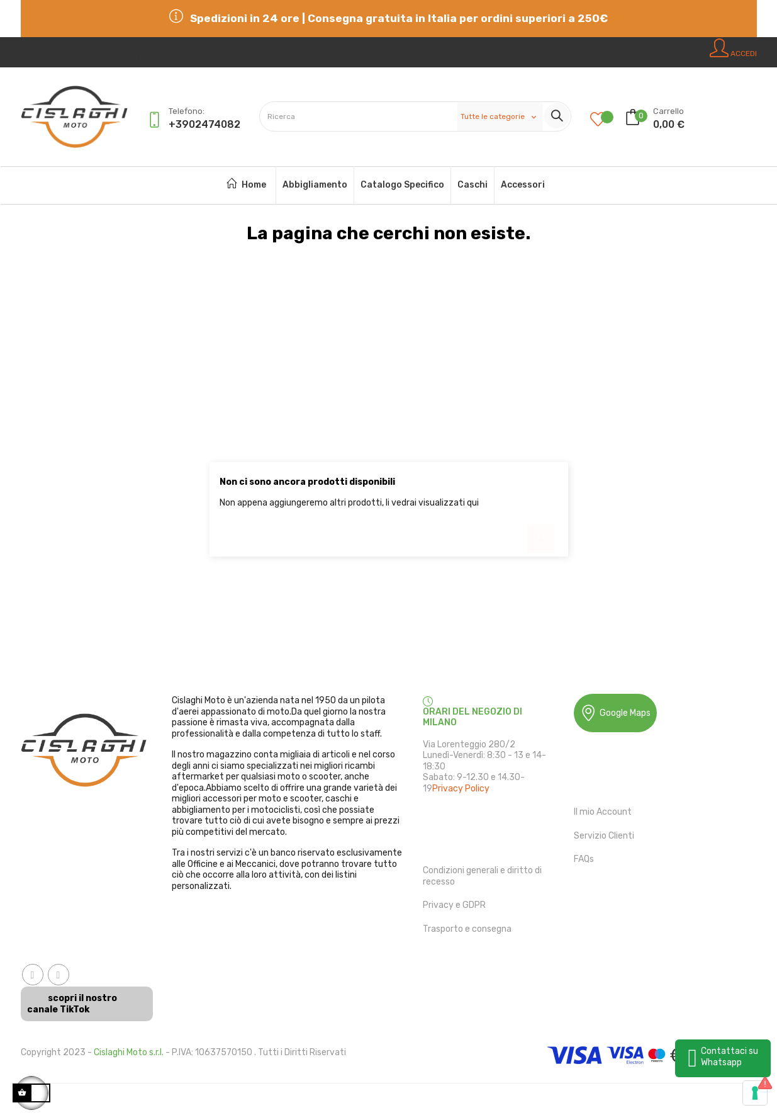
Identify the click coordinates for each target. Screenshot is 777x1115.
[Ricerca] (389, 532)
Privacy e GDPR (454, 905)
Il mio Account (603, 812)
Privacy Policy (460, 788)
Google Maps (615, 713)
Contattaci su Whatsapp (729, 1057)
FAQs (584, 859)
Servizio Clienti (604, 835)
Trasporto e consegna (467, 929)
